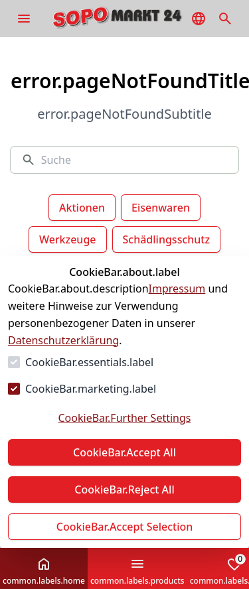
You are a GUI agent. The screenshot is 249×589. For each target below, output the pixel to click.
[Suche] (134, 160)
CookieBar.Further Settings (124, 418)
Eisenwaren (160, 207)
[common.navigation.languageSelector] (198, 18)
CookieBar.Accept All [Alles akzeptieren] (124, 452)
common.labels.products (137, 571)
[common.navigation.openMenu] (24, 18)
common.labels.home (44, 571)
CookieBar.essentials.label (89, 362)
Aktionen (82, 207)
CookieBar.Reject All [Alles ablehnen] (124, 489)
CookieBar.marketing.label (90, 388)
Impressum (177, 288)
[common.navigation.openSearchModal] (225, 18)
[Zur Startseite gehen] (136, 18)
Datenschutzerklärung (63, 340)
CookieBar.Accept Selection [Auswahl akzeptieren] (124, 526)
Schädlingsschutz (166, 239)
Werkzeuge (67, 239)
